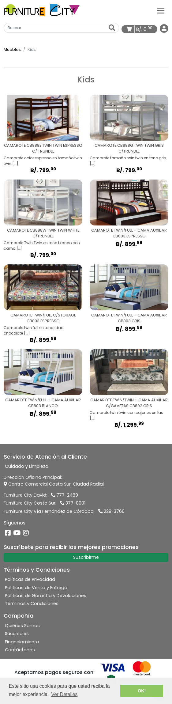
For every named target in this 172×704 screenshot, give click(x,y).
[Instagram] (26, 533)
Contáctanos (20, 650)
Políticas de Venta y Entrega (36, 588)
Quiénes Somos (22, 626)
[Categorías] (160, 10)
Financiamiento (22, 642)
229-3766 (111, 511)
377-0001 (72, 503)
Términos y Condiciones (31, 603)
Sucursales (17, 633)
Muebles (12, 49)
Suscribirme (86, 557)
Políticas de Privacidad (30, 579)
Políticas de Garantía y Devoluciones (45, 595)
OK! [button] (142, 690)
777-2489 (64, 495)
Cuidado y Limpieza (26, 466)
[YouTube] (17, 533)
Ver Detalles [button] (64, 694)
